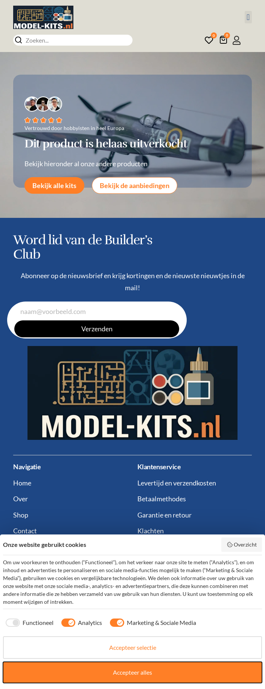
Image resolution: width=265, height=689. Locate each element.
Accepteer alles (132, 672)
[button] (248, 17)
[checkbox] (28, 622)
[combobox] (72, 40)
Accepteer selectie (132, 647)
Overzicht (242, 544)
